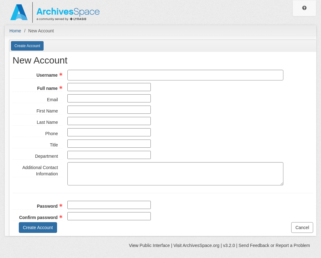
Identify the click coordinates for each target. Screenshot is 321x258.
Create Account (27, 46)
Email (52, 99)
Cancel (302, 227)
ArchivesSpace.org (200, 245)
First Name (47, 110)
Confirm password (38, 217)
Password (47, 206)
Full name (47, 88)
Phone (51, 133)
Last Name (47, 122)
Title (54, 144)
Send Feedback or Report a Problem (274, 245)
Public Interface (154, 245)
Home (15, 30)
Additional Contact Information (40, 170)
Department (46, 156)
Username (47, 75)
